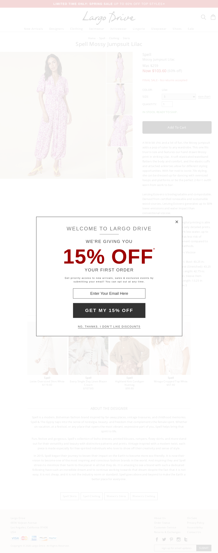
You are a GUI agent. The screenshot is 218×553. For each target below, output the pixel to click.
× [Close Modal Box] (177, 222)
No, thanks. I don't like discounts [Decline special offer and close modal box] (109, 326)
